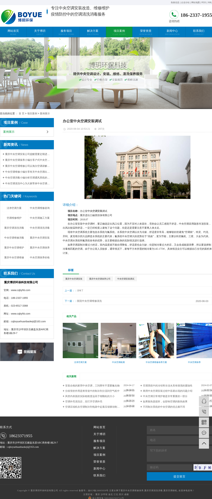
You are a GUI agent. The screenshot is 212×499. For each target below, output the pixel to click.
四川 (121, 494)
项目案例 (32, 113)
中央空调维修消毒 (14, 237)
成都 (126, 494)
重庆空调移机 (170, 490)
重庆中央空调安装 (40, 237)
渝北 (110, 494)
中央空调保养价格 (40, 257)
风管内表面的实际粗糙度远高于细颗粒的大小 (90, 396)
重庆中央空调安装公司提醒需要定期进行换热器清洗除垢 (28, 154)
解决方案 (99, 448)
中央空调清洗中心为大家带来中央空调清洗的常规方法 (28, 183)
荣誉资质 (99, 461)
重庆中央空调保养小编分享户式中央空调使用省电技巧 (28, 159)
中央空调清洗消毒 (40, 227)
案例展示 (45, 113)
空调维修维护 (14, 217)
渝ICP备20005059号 (98, 490)
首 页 (21, 113)
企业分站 (185, 2)
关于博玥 (99, 434)
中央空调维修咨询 (40, 208)
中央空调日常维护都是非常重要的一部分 (165, 396)
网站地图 (195, 2)
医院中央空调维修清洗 (89, 301)
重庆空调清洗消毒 (14, 227)
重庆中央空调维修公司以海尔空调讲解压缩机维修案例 (28, 166)
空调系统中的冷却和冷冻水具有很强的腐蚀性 (167, 385)
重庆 (97, 494)
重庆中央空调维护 (14, 247)
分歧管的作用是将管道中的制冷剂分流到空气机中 (92, 390)
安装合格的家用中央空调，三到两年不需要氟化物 (92, 385)
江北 (116, 494)
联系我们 (99, 475)
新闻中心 (99, 468)
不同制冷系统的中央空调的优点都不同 (164, 406)
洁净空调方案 (14, 208)
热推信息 (175, 2)
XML (210, 2)
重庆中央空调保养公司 (99, 279)
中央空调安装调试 (125, 279)
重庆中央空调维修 (14, 257)
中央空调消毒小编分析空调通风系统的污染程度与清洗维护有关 (28, 177)
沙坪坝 (104, 494)
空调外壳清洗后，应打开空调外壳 (83, 401)
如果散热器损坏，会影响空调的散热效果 (165, 401)
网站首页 (99, 427)
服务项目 (99, 441)
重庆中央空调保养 (40, 247)
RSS (204, 2)
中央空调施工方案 (40, 217)
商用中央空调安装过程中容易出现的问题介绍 (167, 390)
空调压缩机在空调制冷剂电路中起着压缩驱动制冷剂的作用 (97, 406)
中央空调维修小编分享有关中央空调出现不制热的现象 (28, 171)
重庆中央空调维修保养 (132, 490)
